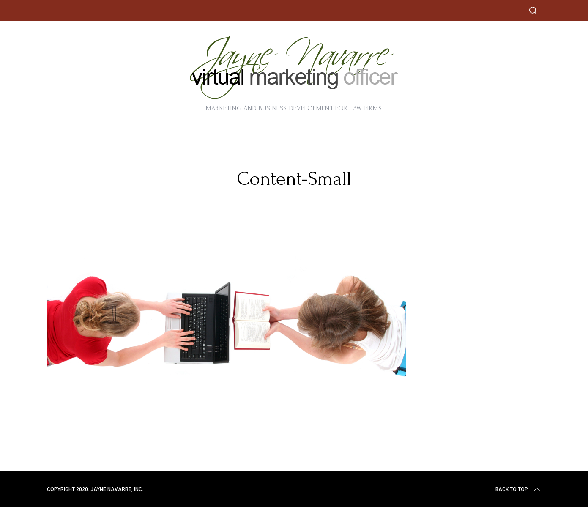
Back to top (518, 489)
